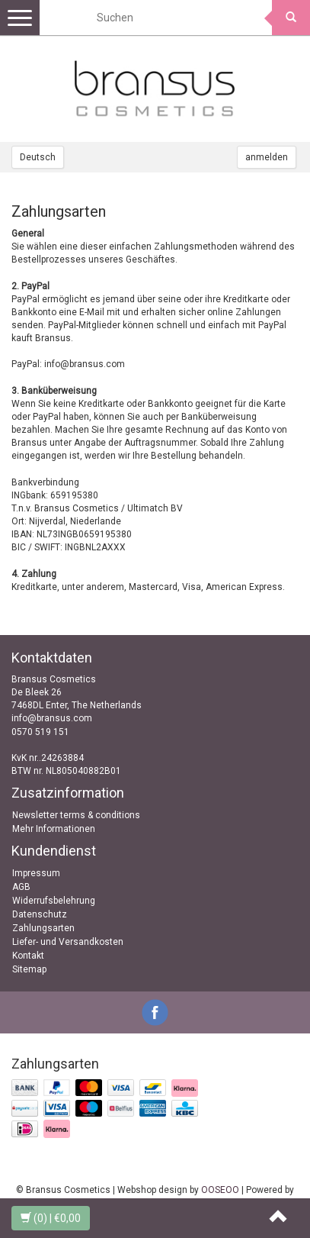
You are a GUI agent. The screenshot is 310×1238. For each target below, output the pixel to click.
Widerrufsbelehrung (53, 900)
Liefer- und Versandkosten (67, 942)
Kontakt (28, 955)
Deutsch (38, 157)
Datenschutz (39, 914)
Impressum (36, 873)
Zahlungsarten (43, 928)
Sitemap (29, 969)
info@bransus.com (51, 718)
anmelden (266, 157)
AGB (21, 887)
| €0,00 (51, 1218)
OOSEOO (220, 1190)
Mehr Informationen (53, 829)
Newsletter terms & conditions (76, 815)
